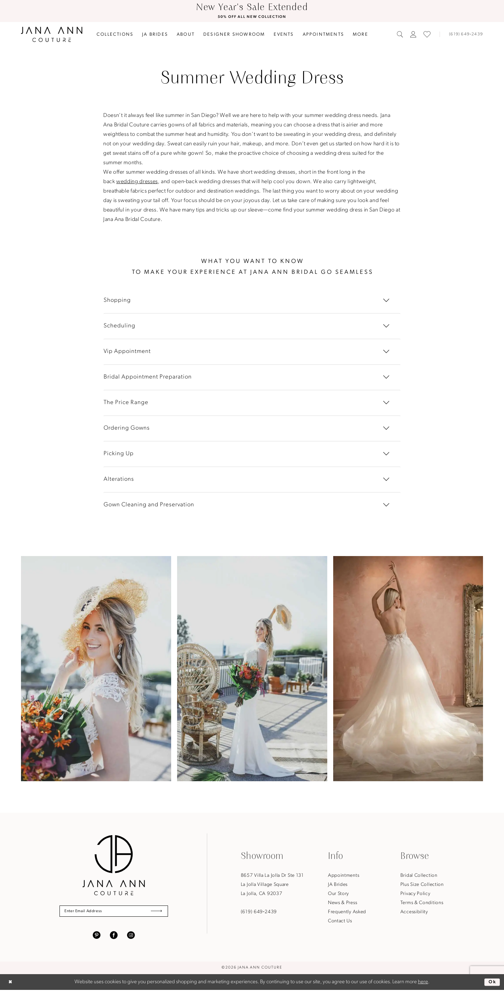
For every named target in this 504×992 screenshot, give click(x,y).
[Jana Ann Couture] (51, 34)
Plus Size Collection (422, 885)
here (423, 984)
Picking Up (119, 454)
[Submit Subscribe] (155, 912)
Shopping (117, 301)
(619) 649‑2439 (259, 912)
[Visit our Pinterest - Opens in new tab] (96, 937)
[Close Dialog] (11, 984)
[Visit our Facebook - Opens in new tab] (114, 937)
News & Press (342, 903)
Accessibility (414, 912)
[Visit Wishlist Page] (427, 35)
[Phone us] (463, 35)
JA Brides (338, 885)
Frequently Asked (347, 912)
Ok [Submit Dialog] (491, 983)
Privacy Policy (415, 894)
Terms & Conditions (421, 903)
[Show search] (400, 35)
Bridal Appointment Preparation (148, 377)
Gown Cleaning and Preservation (149, 505)
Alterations (119, 480)
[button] (413, 35)
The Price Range (126, 403)
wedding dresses (137, 182)
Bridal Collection (419, 876)
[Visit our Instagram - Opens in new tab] (131, 937)
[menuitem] (115, 34)
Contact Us (340, 921)
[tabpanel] (96, 669)
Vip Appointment (127, 352)
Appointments (343, 876)
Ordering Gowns (127, 428)
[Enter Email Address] (113, 912)
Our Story (338, 894)
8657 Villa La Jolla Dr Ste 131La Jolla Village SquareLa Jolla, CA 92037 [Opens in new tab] (272, 885)
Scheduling (119, 326)
